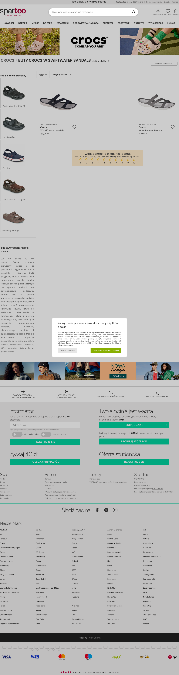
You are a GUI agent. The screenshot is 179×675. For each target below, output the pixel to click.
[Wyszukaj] (134, 12)
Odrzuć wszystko (67, 350)
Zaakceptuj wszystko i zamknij (106, 350)
